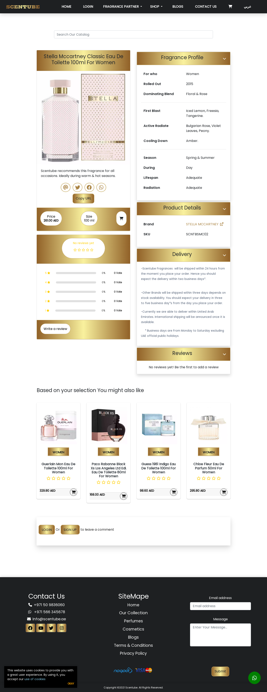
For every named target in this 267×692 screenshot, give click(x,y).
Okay (71, 683)
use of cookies (34, 679)
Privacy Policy (133, 653)
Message (220, 619)
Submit (220, 671)
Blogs (177, 6)
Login (88, 6)
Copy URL (83, 198)
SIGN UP (70, 529)
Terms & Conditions (133, 645)
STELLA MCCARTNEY (204, 224)
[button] (44, 117)
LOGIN (47, 529)
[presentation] (220, 658)
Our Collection (133, 613)
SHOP (155, 6)
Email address (220, 597)
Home (66, 6)
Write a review (55, 328)
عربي (247, 6)
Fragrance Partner (121, 6)
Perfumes (133, 621)
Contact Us (206, 6)
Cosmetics (133, 629)
